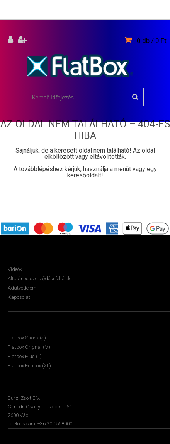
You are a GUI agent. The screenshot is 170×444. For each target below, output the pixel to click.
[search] (135, 97)
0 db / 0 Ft (152, 41)
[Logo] (80, 65)
